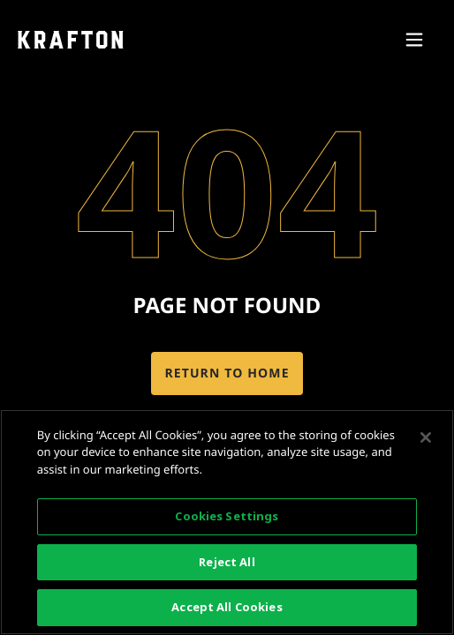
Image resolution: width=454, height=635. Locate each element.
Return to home (226, 373)
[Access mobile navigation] (414, 40)
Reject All (226, 562)
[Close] (425, 437)
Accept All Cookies (226, 607)
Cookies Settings (226, 516)
